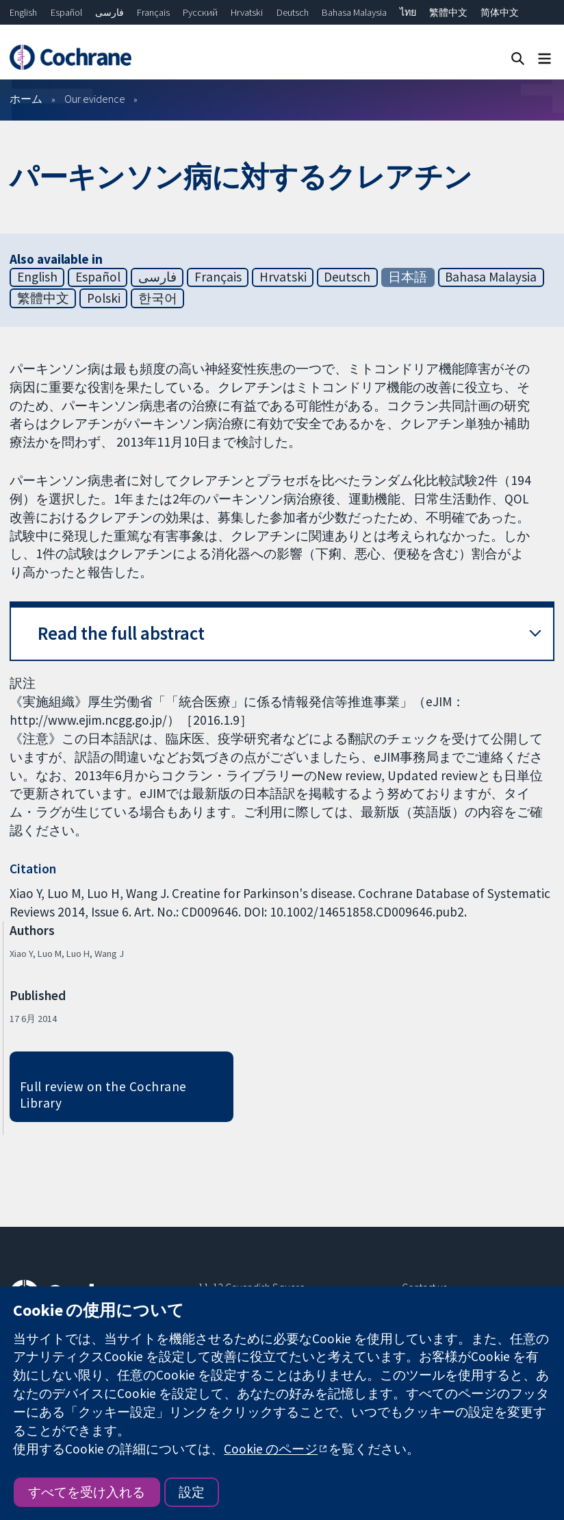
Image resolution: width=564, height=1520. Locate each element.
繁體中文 (448, 12)
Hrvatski (247, 12)
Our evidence (94, 98)
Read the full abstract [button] (121, 633)
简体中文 (499, 12)
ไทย (408, 12)
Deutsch (293, 12)
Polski (103, 298)
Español (66, 12)
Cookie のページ (271, 1449)
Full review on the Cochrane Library (103, 1095)
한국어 (157, 298)
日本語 (407, 277)
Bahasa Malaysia (354, 12)
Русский (200, 12)
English (23, 12)
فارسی (109, 12)
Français (153, 12)
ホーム (26, 98)
